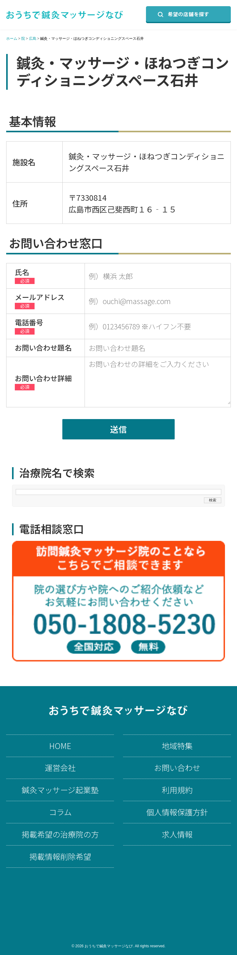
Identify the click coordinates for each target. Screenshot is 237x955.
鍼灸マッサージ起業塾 (60, 790)
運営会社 (60, 768)
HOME (60, 746)
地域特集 (177, 746)
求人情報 (177, 834)
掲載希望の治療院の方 (60, 834)
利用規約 (177, 790)
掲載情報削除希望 (60, 856)
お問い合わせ (177, 768)
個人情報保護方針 (177, 812)
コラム (60, 812)
